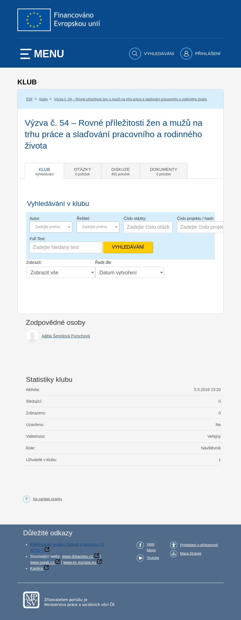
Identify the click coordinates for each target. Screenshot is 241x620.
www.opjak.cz (42, 562)
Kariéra (36, 568)
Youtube (153, 558)
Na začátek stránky (47, 499)
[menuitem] (152, 53)
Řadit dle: (103, 262)
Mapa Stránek (190, 554)
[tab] (44, 171)
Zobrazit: (34, 262)
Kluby (43, 99)
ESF (29, 99)
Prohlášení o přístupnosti (199, 545)
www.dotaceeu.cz (77, 556)
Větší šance (151, 547)
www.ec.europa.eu (79, 562)
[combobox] (51, 227)
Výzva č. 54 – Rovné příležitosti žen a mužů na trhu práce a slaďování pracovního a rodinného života (130, 99)
